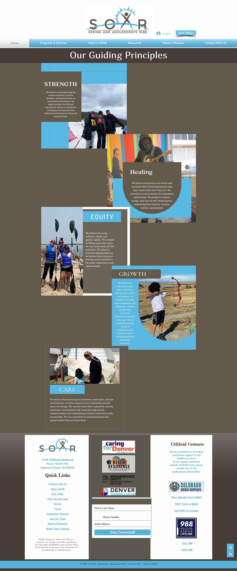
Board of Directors (57, 523)
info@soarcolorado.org (61, 459)
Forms (57, 508)
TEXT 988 (187, 549)
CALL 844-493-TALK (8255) (186, 497)
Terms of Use (134, 564)
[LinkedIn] (230, 554)
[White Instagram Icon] (230, 547)
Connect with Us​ (57, 483)
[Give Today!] (186, 32)
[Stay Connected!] (122, 532)
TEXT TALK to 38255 (186, 504)
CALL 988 (187, 543)
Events (57, 503)
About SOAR (57, 489)
